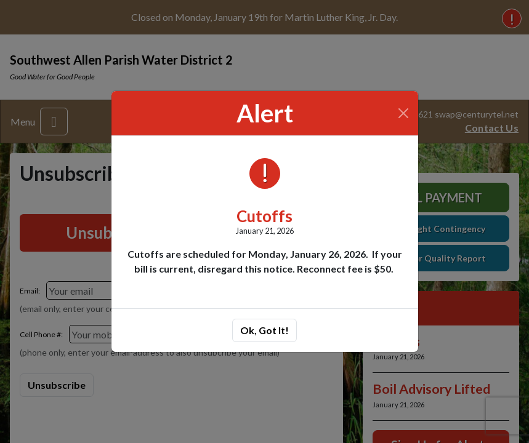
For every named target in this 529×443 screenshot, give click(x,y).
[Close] (403, 113)
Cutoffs (264, 216)
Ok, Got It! (264, 330)
